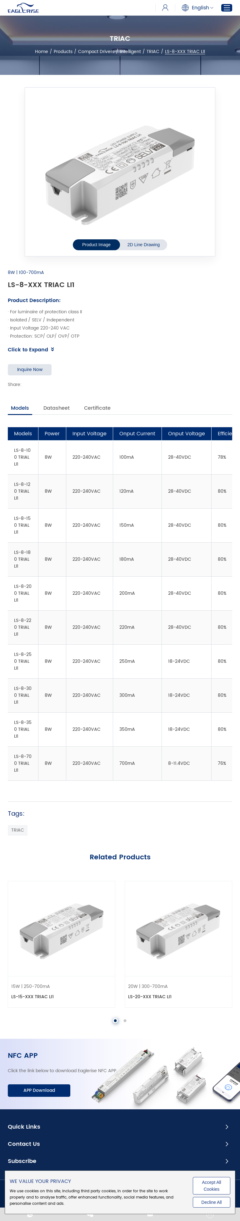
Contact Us (24, 1144)
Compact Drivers (96, 51)
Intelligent (130, 51)
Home (41, 51)
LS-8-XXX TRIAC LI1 (185, 51)
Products (63, 51)
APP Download (39, 1090)
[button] (115, 1020)
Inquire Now (29, 369)
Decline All (211, 1202)
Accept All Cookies (211, 1186)
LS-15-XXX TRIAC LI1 (32, 996)
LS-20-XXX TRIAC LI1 (150, 996)
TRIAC (153, 51)
